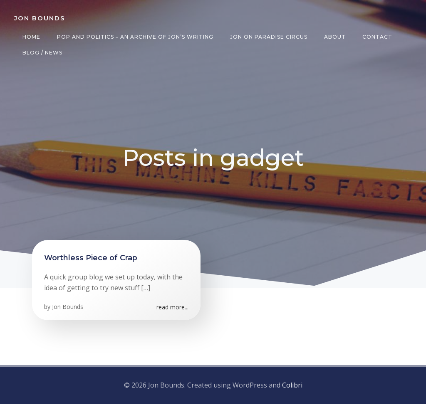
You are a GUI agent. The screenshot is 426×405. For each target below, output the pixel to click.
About (334, 37)
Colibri (292, 386)
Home (31, 37)
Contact (376, 37)
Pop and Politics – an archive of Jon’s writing (134, 37)
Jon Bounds (68, 309)
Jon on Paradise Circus (268, 37)
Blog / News (42, 52)
